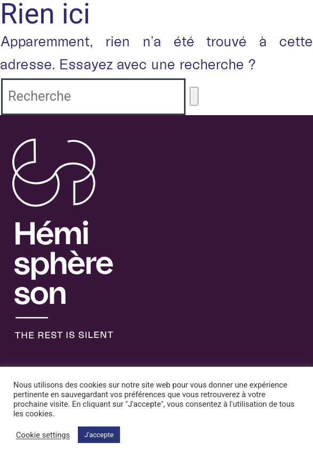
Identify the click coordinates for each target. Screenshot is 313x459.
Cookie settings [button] (43, 435)
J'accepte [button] (99, 435)
